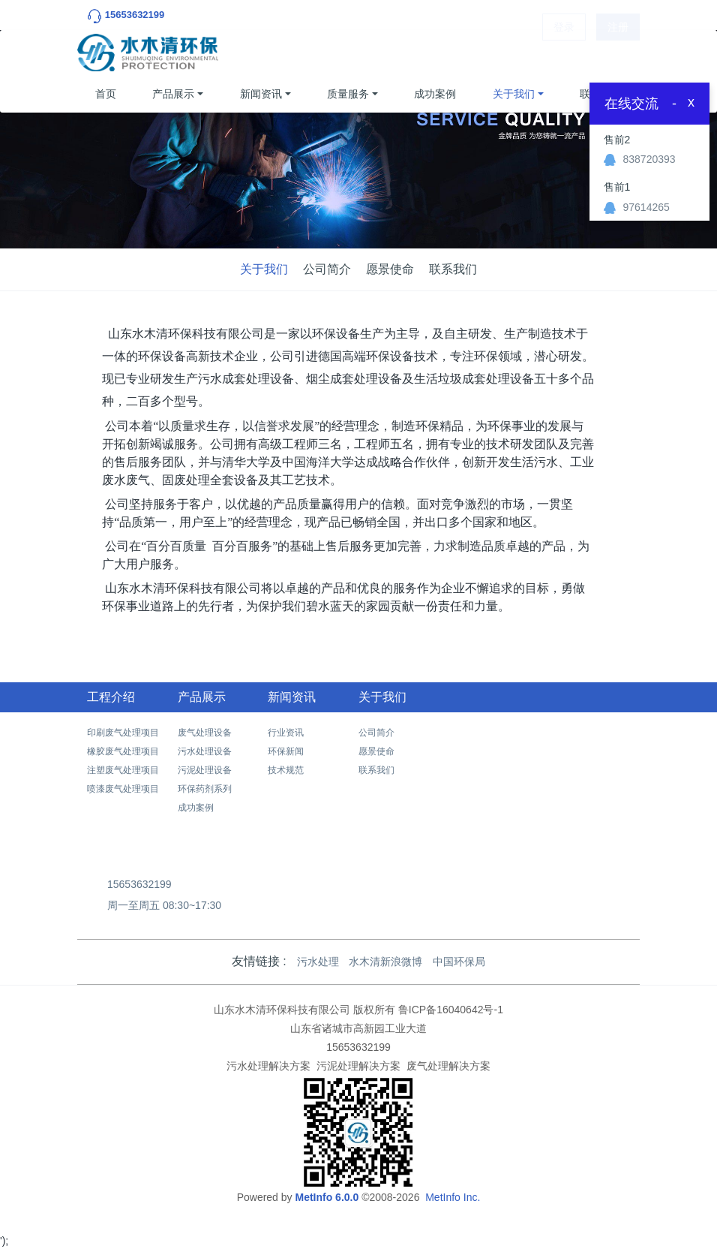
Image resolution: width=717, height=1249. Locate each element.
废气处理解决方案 (448, 1066)
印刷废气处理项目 (123, 732)
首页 (105, 94)
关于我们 (514, 94)
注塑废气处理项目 (123, 770)
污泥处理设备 (205, 770)
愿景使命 (390, 269)
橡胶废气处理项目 (123, 751)
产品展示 (173, 94)
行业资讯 (286, 732)
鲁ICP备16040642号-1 (450, 1010)
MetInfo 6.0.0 (326, 1197)
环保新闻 (286, 751)
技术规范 (286, 770)
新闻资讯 (261, 94)
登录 (564, 53)
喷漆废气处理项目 (123, 789)
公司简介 (327, 269)
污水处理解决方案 (268, 1066)
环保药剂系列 (205, 789)
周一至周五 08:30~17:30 (164, 905)
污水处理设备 (205, 751)
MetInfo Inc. (452, 1197)
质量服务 (348, 94)
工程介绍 (111, 697)
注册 (618, 53)
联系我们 (453, 269)
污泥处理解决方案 (358, 1066)
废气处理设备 (205, 732)
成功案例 (435, 94)
